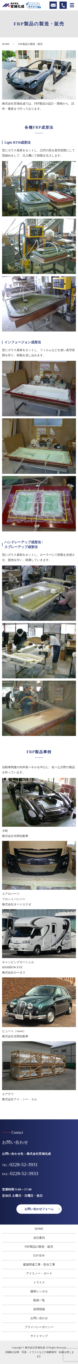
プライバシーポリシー (39, 1327)
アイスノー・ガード (39, 1273)
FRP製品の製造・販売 (39, 1246)
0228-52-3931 (24, 1164)
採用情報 (39, 1309)
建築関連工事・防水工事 (39, 1264)
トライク (39, 1282)
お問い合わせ (39, 1318)
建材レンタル (39, 1291)
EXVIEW (39, 1255)
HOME (5, 44)
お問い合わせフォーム (39, 1209)
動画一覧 (39, 1300)
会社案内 (39, 1237)
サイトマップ (39, 1336)
